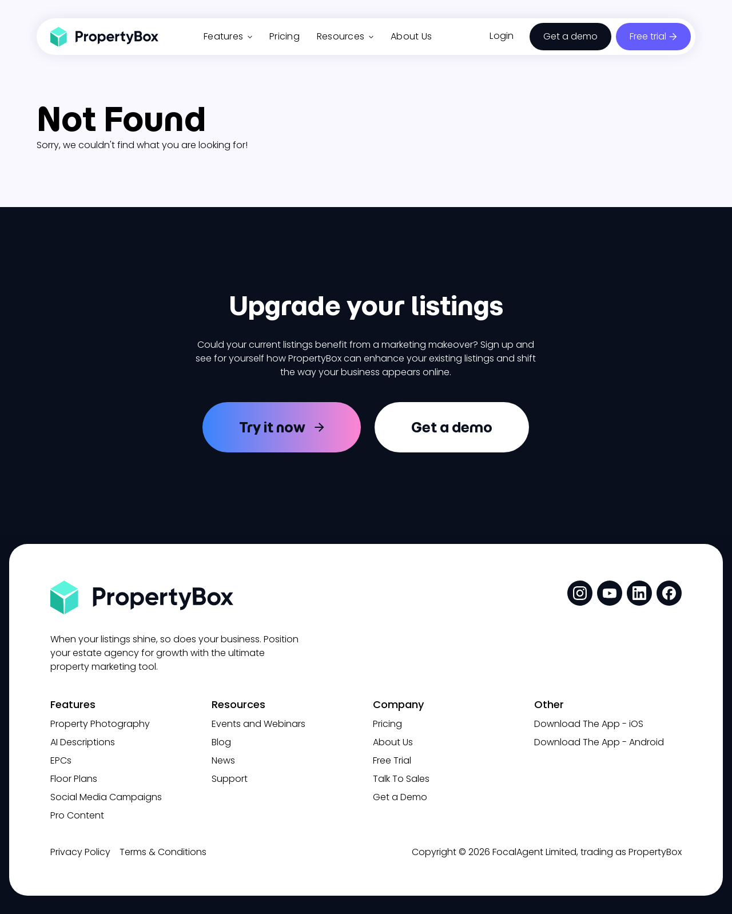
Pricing (284, 36)
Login (502, 35)
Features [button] (228, 36)
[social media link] (579, 593)
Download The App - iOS (588, 723)
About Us (411, 36)
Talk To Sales (401, 778)
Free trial (648, 36)
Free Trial (392, 760)
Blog (221, 742)
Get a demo (570, 36)
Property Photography (100, 723)
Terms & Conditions (163, 852)
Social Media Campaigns (106, 797)
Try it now (272, 427)
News (223, 760)
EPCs (60, 760)
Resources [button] (345, 36)
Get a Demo (400, 797)
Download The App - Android (599, 742)
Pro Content (77, 815)
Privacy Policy (80, 852)
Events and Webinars (258, 723)
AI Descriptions (82, 742)
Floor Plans (73, 778)
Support (230, 778)
